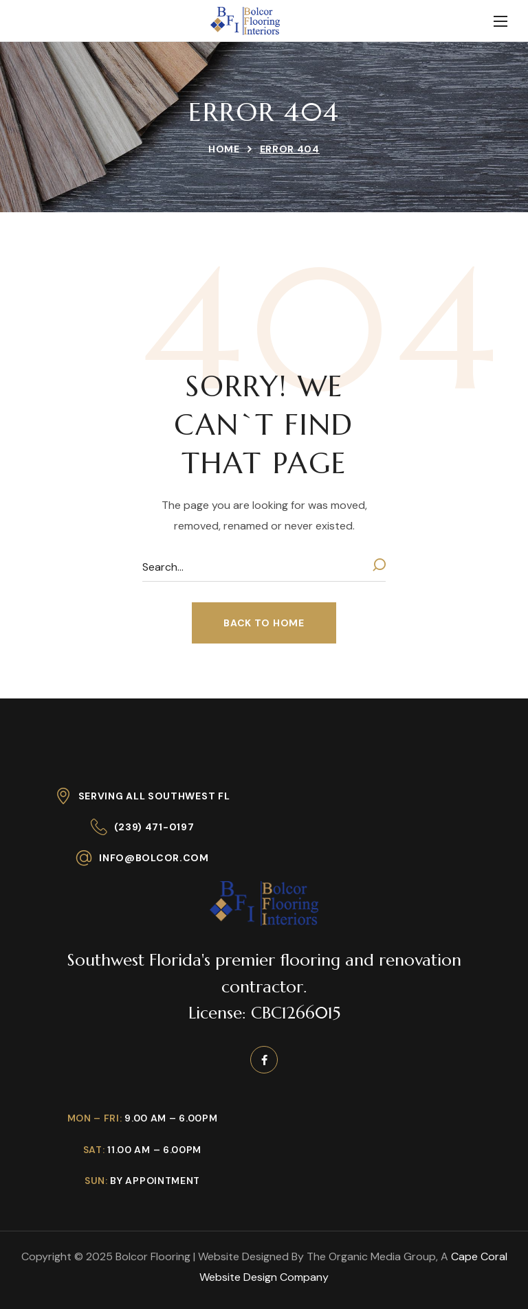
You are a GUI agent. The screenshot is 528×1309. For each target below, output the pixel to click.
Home (224, 149)
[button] (264, 623)
